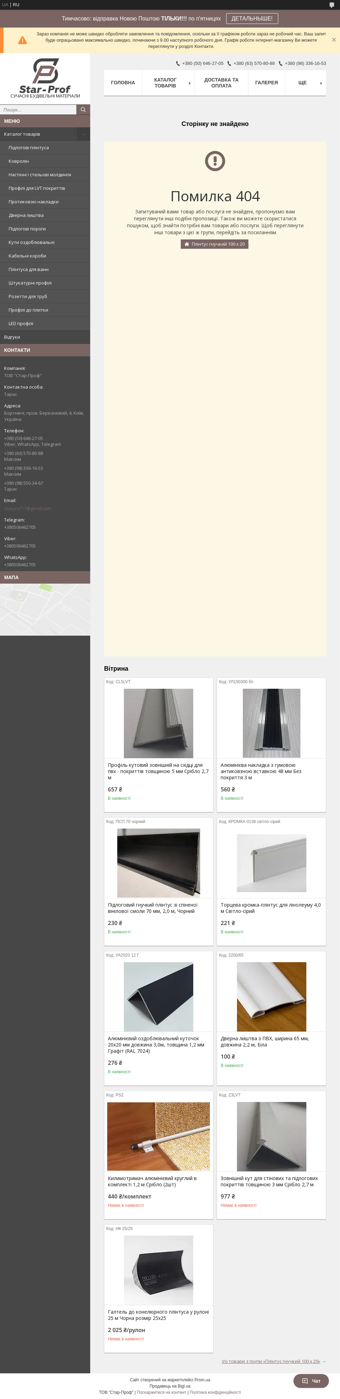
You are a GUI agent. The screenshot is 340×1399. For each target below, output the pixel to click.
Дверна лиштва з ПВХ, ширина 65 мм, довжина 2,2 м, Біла (265, 1041)
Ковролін (19, 161)
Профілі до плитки (28, 310)
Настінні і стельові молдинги (40, 174)
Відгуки (12, 337)
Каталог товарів (22, 134)
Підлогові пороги (27, 229)
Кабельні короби (27, 256)
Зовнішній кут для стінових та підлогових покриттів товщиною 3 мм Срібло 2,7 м (269, 1181)
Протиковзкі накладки (34, 201)
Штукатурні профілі (30, 283)
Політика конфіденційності (215, 1392)
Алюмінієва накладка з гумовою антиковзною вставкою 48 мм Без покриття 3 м (261, 771)
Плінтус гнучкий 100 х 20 (218, 244)
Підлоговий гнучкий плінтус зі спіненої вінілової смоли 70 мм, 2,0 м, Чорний (153, 908)
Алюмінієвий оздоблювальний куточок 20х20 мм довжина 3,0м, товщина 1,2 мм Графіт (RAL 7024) (156, 1044)
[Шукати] (83, 109)
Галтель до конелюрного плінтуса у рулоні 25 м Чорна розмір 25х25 (158, 1315)
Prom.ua (202, 1379)
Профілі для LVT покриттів (37, 188)
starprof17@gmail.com (27, 508)
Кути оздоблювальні (31, 242)
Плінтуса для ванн (29, 269)
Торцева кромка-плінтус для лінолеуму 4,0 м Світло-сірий (271, 908)
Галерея (266, 82)
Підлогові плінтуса (29, 147)
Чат (311, 1381)
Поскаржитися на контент (161, 1392)
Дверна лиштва (26, 215)
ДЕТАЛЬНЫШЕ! (252, 19)
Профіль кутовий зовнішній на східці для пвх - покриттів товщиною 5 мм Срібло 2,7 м (158, 771)
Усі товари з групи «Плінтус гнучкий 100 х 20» (271, 1361)
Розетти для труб (28, 296)
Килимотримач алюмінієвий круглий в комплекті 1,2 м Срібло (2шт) (152, 1181)
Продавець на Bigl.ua (170, 1386)
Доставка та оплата (221, 82)
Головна (123, 82)
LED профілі (21, 323)
